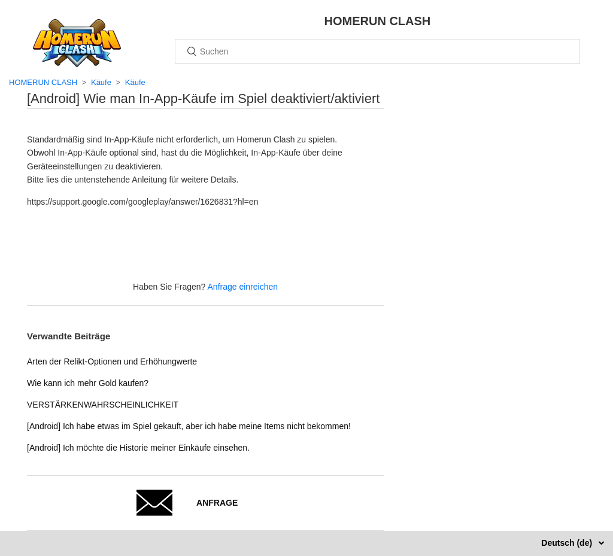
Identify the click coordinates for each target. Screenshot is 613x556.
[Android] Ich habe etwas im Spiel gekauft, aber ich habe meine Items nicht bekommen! (189, 426)
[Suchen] (377, 51)
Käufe (101, 82)
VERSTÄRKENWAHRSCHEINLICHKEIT (102, 404)
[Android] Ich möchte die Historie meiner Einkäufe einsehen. (138, 447)
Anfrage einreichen (243, 286)
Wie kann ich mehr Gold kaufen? (87, 383)
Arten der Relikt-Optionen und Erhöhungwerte (112, 361)
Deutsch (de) (567, 543)
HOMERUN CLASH (43, 82)
